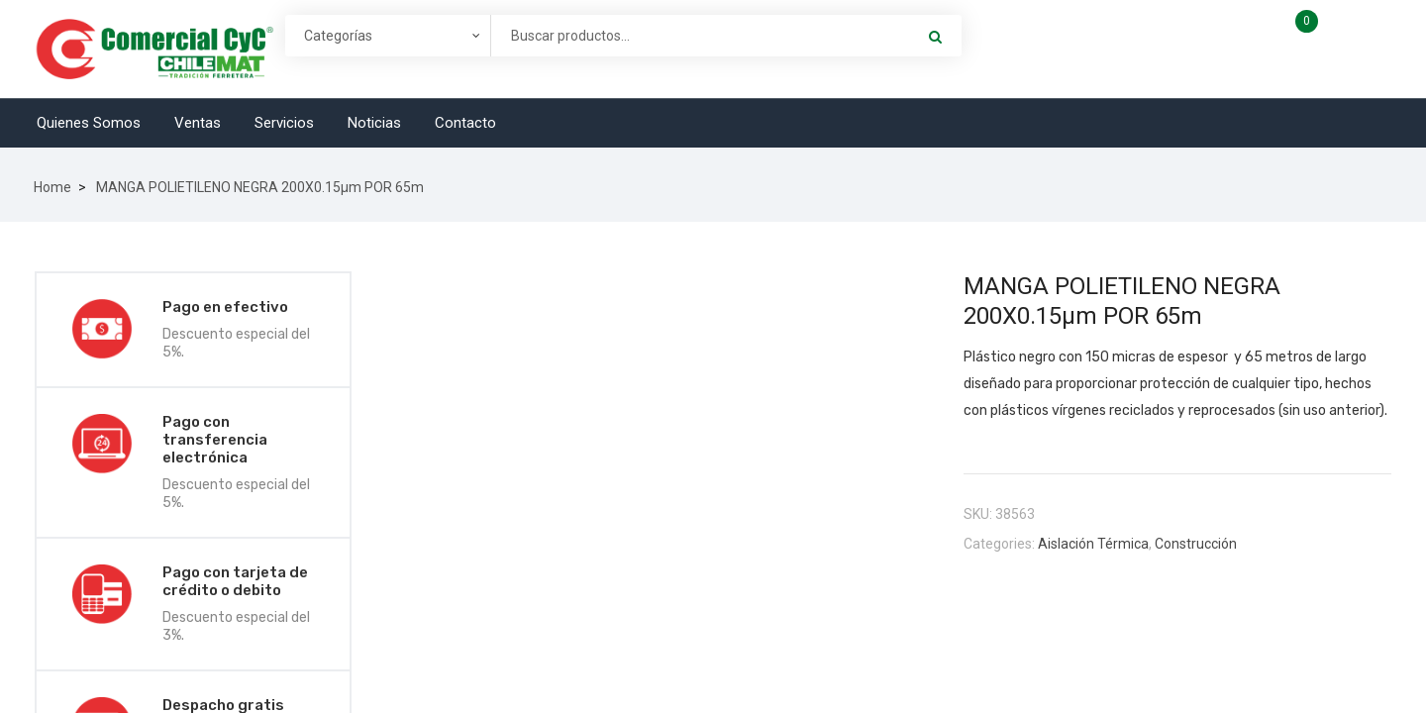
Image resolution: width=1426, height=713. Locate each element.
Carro (1345, 28)
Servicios (284, 123)
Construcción (1196, 544)
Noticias (374, 123)
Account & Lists (1143, 47)
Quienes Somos (89, 123)
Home (52, 187)
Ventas (197, 123)
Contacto (465, 123)
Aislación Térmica (1093, 544)
